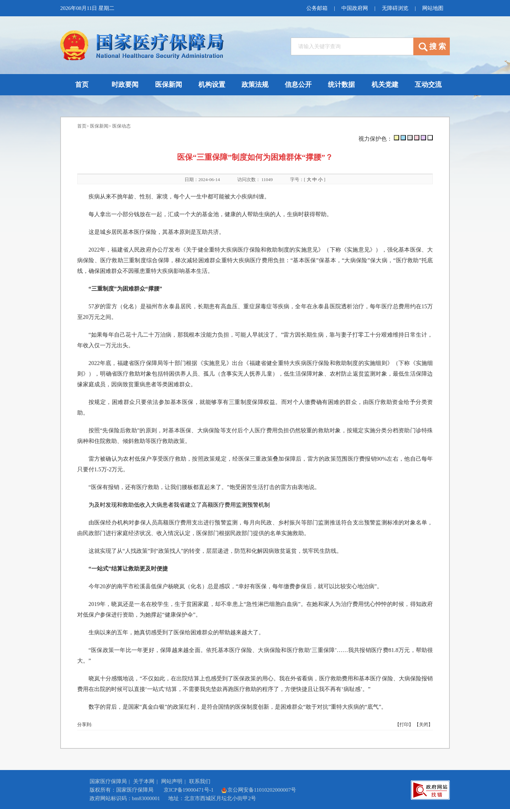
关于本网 (143, 781)
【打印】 (404, 724)
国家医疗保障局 (108, 781)
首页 (81, 126)
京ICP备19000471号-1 (189, 790)
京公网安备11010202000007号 (258, 790)
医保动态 (121, 126)
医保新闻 (99, 126)
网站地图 (432, 8)
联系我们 (199, 781)
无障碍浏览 (395, 8)
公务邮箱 (317, 8)
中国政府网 (354, 8)
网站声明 (171, 781)
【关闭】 (423, 724)
